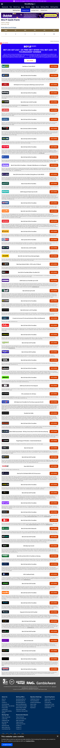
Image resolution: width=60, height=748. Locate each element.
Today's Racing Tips (6, 717)
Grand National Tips (6, 729)
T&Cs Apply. (27, 56)
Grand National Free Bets (21, 705)
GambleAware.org (35, 286)
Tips (10, 7)
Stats (22, 7)
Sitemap (3, 712)
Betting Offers (45, 7)
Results (28, 7)
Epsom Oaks (33, 705)
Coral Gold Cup (48, 702)
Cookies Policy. (30, 741)
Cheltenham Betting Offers (22, 711)
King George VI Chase (49, 704)
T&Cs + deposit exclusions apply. (30, 516)
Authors (3, 700)
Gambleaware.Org (24, 105)
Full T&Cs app (41, 153)
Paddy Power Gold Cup (50, 699)
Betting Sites (54, 7)
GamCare (54, 686)
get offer (54, 66)
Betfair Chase (47, 700)
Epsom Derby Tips (6, 727)
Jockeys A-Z (18, 727)
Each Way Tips (5, 722)
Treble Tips (4, 723)
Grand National (48, 707)
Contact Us (4, 702)
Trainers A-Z (18, 729)
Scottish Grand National (35, 702)
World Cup (16, 7)
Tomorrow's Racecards (21, 718)
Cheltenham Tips (5, 720)
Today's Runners (19, 722)
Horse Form (44, 10)
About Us (4, 699)
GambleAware (25, 687)
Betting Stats (16, 10)
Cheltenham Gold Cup (49, 705)
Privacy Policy (5, 707)
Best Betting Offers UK (21, 699)
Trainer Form (25, 10)
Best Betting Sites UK (20, 700)
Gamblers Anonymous (33, 687)
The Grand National (34, 700)
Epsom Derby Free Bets (21, 707)
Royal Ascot (33, 707)
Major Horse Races (20, 720)
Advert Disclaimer (54, 41)
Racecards (5, 7)
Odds (32, 7)
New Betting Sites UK (20, 702)
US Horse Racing (5, 704)
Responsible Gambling (6, 711)
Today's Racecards (20, 717)
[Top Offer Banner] (30, 15)
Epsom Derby (33, 704)
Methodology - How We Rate (8, 705)
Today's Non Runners (20, 723)
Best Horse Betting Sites (21, 704)
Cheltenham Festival (34, 699)
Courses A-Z (18, 725)
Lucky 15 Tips (4, 718)
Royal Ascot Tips (5, 725)
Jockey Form (35, 10)
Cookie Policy (5, 709)
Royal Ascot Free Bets (21, 709)
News (37, 7)
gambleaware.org (11, 348)
